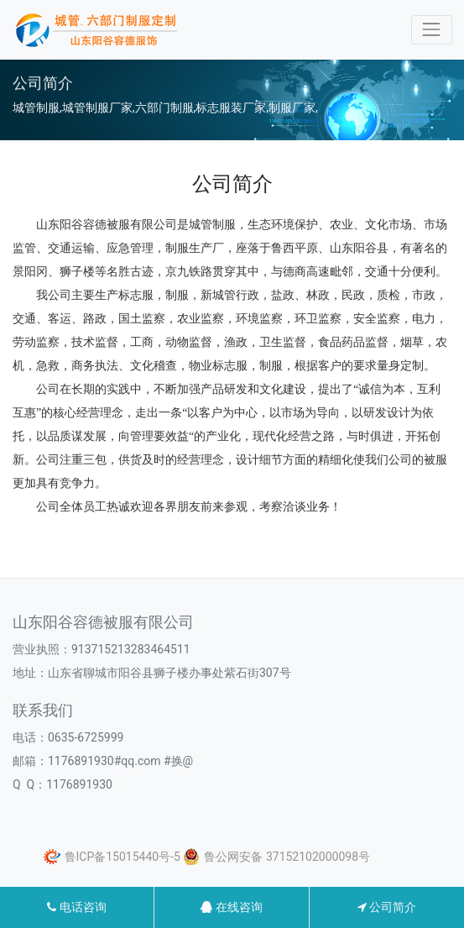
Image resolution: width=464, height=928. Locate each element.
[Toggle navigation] (431, 30)
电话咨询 (76, 907)
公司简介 (386, 907)
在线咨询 (231, 907)
